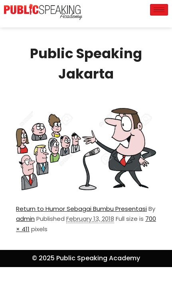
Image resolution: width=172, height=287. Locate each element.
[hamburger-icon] (159, 10)
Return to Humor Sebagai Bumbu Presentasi (81, 208)
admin (25, 218)
